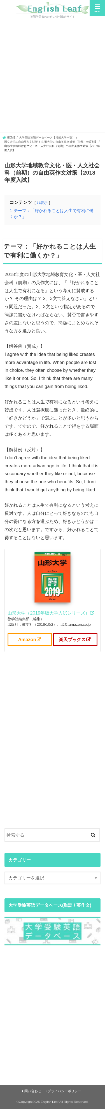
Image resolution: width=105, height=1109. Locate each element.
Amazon (27, 639)
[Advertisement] (52, 77)
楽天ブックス (72, 639)
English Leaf (49, 1101)
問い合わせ (32, 1091)
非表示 (42, 203)
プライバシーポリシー (64, 1091)
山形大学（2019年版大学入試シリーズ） (49, 612)
